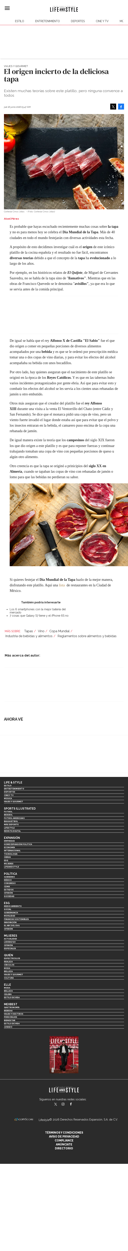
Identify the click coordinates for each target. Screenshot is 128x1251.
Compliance (64, 1140)
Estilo (19, 21)
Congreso (10, 883)
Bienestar (9, 1020)
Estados (9, 890)
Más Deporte (11, 824)
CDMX (7, 886)
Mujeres (8, 864)
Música (8, 798)
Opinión (8, 893)
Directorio (64, 1148)
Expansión (12, 837)
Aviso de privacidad (64, 1136)
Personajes (10, 1017)
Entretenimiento (47, 21)
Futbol (8, 812)
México (8, 880)
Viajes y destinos (13, 1014)
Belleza (8, 971)
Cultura (9, 978)
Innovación (10, 922)
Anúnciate (64, 1144)
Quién (8, 955)
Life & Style (13, 782)
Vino (41, 631)
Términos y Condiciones (64, 1132)
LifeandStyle (11, 867)
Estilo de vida (12, 997)
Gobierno (9, 877)
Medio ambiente (13, 906)
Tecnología (10, 854)
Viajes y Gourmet (16, 66)
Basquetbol (11, 821)
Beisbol (8, 815)
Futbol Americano (14, 818)
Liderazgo (10, 942)
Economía (9, 847)
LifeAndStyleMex (74, 1104)
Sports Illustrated (20, 808)
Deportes (78, 21)
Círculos (9, 965)
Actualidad (10, 939)
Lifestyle (9, 828)
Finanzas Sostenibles (16, 919)
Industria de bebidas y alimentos (29, 636)
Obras (7, 857)
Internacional (12, 850)
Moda (7, 968)
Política (10, 873)
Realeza (8, 962)
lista (62, 585)
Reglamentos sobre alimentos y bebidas (87, 636)
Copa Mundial (59, 631)
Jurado (8, 1027)
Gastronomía (11, 1007)
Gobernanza (11, 913)
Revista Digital (12, 831)
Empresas (9, 841)
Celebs (8, 994)
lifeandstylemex (66, 1104)
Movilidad (9, 916)
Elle (7, 984)
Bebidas (8, 1011)
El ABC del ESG (12, 925)
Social (7, 909)
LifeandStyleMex (56, 1104)
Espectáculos (12, 958)
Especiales (10, 948)
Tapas (28, 631)
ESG (6, 860)
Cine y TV (102, 21)
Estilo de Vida (12, 1023)
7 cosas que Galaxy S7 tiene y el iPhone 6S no (39, 615)
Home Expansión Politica (18, 844)
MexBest (10, 1004)
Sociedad (9, 896)
